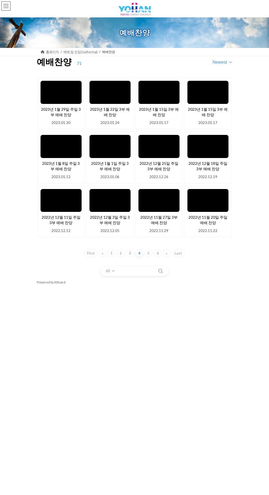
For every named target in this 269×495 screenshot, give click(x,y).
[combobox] (222, 62)
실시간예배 (48, 320)
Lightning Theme (133, 483)
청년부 (48, 397)
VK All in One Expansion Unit (165, 483)
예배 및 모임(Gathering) (63, 300)
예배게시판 (48, 463)
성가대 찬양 (48, 349)
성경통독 (46, 453)
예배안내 (46, 311)
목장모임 (46, 368)
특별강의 (46, 359)
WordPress (108, 483)
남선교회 (49, 416)
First (91, 253)
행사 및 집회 (52, 378)
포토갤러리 (51, 387)
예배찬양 (46, 340)
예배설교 (46, 330)
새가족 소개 (48, 444)
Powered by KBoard (51, 282)
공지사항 (49, 425)
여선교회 (49, 406)
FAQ (46, 435)
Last (178, 253)
